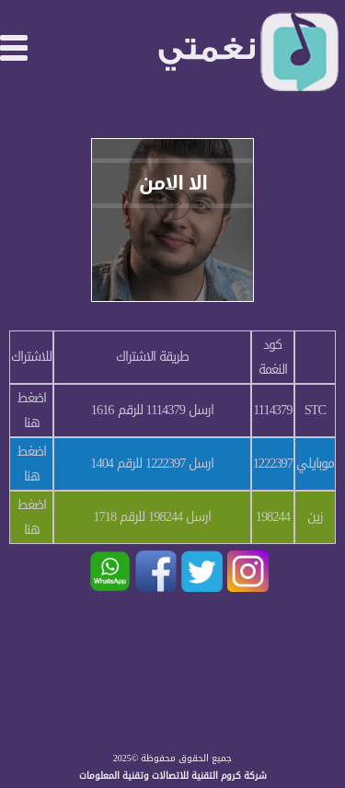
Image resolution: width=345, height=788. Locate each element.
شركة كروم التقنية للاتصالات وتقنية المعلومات (173, 775)
